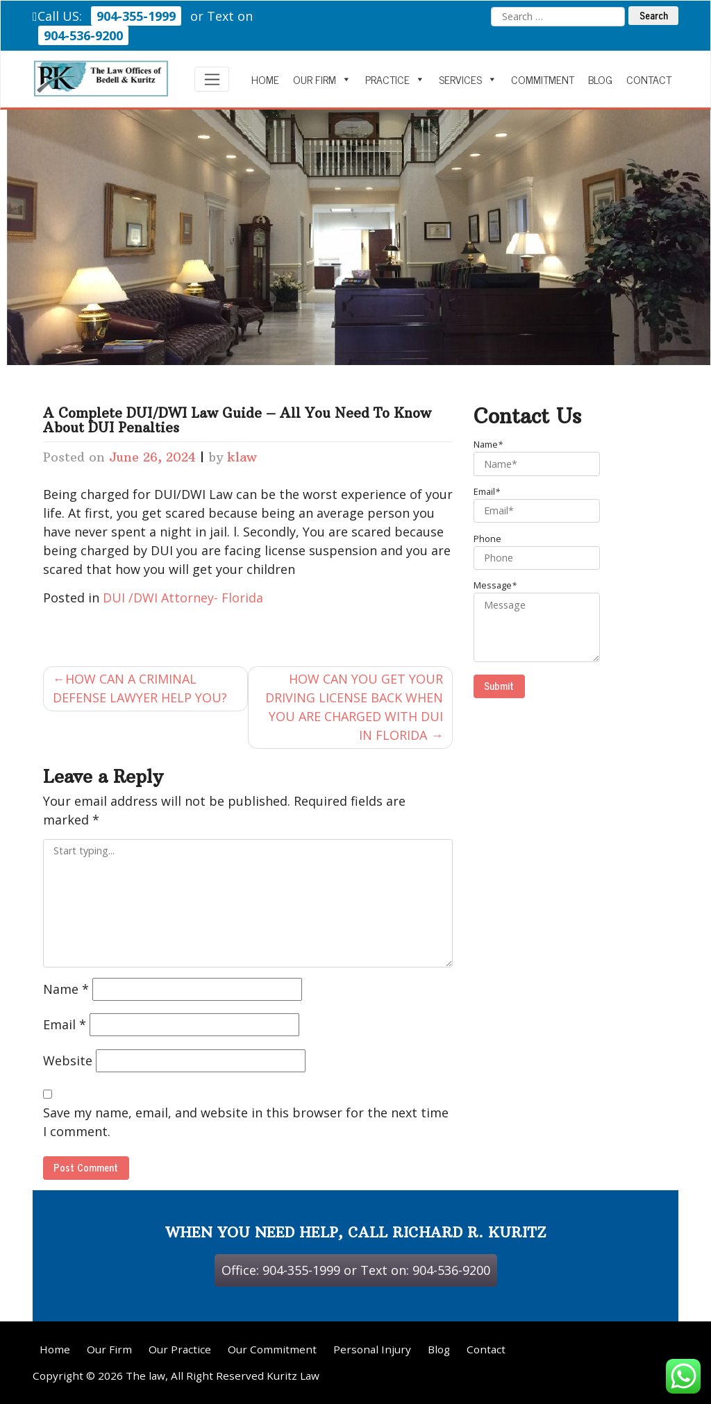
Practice (395, 79)
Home (265, 79)
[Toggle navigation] (212, 79)
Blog (600, 79)
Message (544, 621)
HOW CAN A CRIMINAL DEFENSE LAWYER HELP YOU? (140, 688)
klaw (242, 457)
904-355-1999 (136, 16)
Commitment (542, 79)
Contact (648, 79)
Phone (544, 551)
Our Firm (322, 79)
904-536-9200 (83, 35)
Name (66, 989)
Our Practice (180, 1349)
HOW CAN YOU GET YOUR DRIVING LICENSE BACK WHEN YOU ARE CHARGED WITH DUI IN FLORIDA (354, 706)
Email (64, 1024)
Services (468, 79)
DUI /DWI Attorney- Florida (183, 597)
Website (67, 1060)
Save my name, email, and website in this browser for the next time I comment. (246, 1122)
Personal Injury (372, 1349)
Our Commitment (272, 1349)
